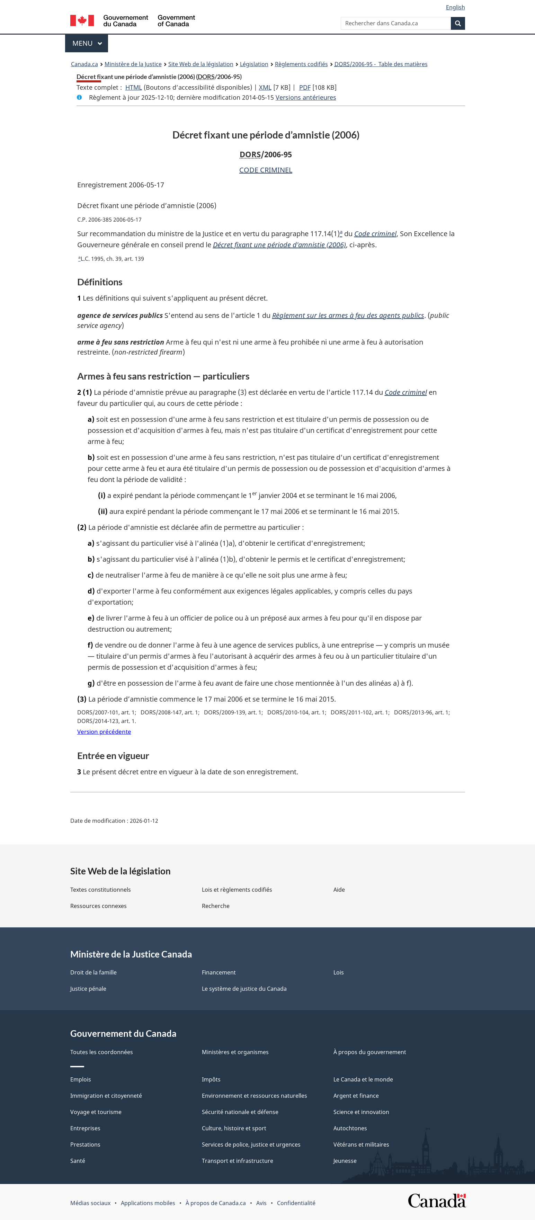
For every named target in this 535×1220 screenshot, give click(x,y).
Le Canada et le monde (363, 1079)
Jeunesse (345, 1161)
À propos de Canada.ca (216, 1203)
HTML (133, 87)
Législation (254, 64)
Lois (338, 972)
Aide (339, 889)
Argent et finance (356, 1095)
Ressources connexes (98, 906)
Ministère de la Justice (133, 64)
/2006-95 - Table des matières (381, 64)
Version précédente (104, 732)
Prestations (85, 1144)
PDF (305, 87)
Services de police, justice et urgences (251, 1144)
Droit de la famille (93, 972)
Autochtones (350, 1128)
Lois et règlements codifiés (237, 889)
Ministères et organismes (235, 1052)
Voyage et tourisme (96, 1112)
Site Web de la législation (200, 64)
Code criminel (375, 233)
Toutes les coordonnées (101, 1052)
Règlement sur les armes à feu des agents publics (352, 315)
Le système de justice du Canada (244, 988)
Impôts (211, 1079)
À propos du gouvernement (369, 1052)
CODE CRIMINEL (265, 170)
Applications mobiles (148, 1203)
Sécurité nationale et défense (240, 1112)
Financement (219, 972)
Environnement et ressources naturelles (254, 1095)
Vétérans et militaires (361, 1144)
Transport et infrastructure (237, 1161)
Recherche (216, 906)
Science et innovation (361, 1112)
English (455, 7)
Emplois (80, 1079)
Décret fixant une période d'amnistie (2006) (279, 244)
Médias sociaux (90, 1203)
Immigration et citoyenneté (106, 1095)
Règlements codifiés (301, 64)
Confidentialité (296, 1203)
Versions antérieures (306, 97)
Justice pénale (88, 988)
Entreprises (85, 1128)
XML (265, 87)
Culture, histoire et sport (234, 1128)
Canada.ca (84, 64)
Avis (261, 1203)
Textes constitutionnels (100, 889)
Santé (77, 1161)
